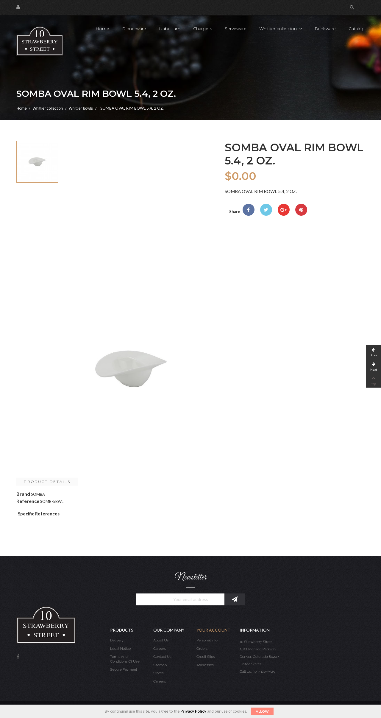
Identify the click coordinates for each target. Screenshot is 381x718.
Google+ (284, 210)
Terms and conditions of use (125, 659)
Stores (158, 673)
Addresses (205, 665)
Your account (213, 629)
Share (248, 210)
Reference (27, 501)
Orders (201, 648)
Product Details (47, 481)
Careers (159, 648)
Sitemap (160, 665)
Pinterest (301, 210)
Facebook (17, 657)
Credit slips (205, 657)
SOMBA (38, 494)
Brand (23, 494)
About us (160, 640)
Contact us (162, 657)
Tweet (266, 210)
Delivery (117, 640)
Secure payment (123, 669)
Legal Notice (120, 648)
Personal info (207, 640)
